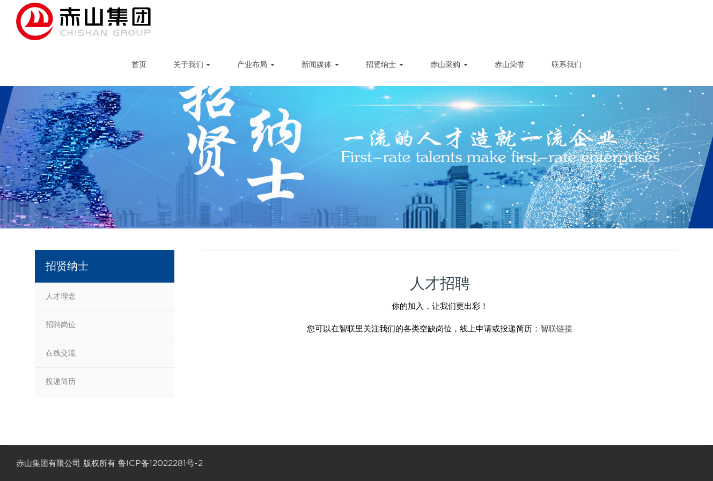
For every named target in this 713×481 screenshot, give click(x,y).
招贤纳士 (384, 64)
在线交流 (61, 353)
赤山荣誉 (510, 64)
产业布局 (256, 64)
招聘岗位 (61, 324)
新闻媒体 (320, 64)
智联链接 (556, 329)
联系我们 (567, 64)
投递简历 (61, 381)
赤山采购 (449, 64)
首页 (138, 64)
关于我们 (192, 64)
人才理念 (61, 296)
